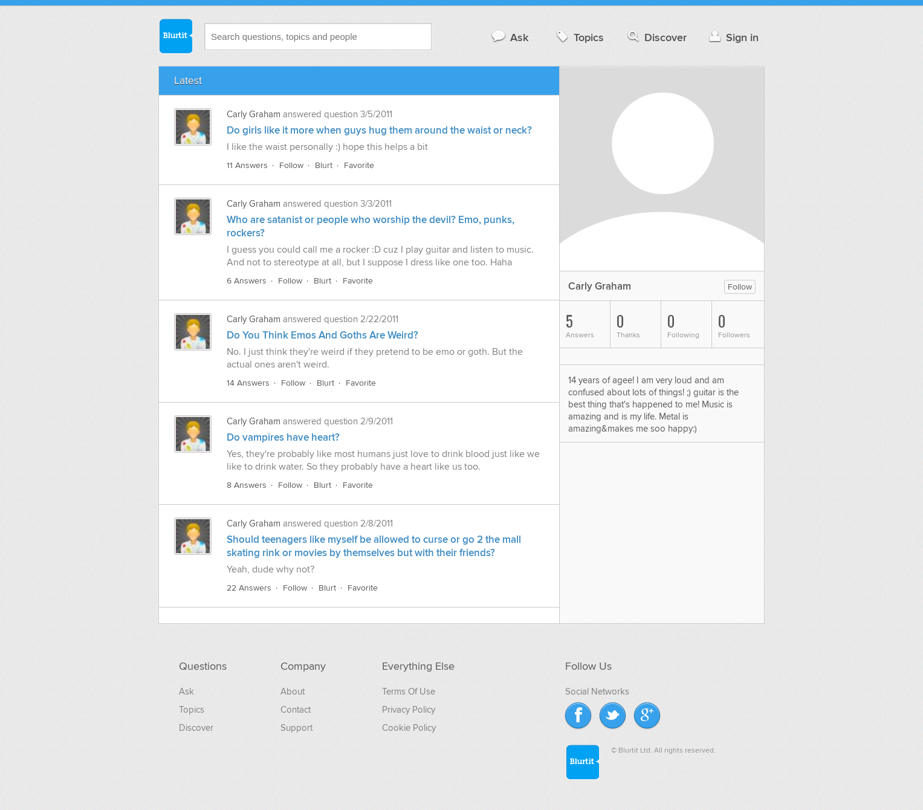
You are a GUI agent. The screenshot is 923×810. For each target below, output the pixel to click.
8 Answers (247, 485)
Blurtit (175, 36)
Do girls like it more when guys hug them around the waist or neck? (379, 131)
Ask (509, 37)
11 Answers (247, 165)
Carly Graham (253, 114)
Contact (295, 709)
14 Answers (248, 383)
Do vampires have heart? (283, 438)
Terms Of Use (408, 691)
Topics (579, 37)
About (292, 691)
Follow (291, 165)
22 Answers (249, 588)
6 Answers (247, 281)
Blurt (323, 165)
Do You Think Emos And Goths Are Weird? (322, 335)
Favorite (359, 165)
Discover (656, 37)
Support (296, 727)
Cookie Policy (409, 727)
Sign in (732, 37)
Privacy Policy (408, 709)
